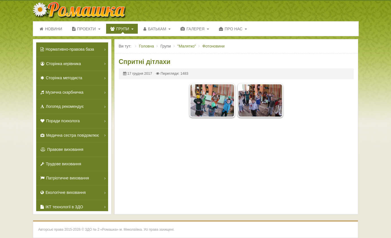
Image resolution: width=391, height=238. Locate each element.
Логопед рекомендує (62, 106)
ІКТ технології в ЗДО (61, 207)
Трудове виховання (60, 164)
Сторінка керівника (60, 63)
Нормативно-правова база (67, 49)
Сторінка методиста (61, 78)
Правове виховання (61, 149)
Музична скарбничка (61, 92)
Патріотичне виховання (64, 178)
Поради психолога (60, 121)
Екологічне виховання (63, 192)
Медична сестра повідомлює (69, 135)
